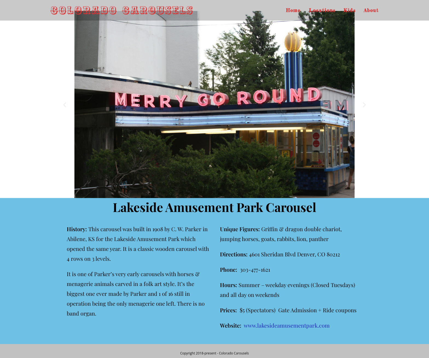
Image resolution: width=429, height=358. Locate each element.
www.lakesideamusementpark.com (287, 325)
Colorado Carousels (121, 10)
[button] (64, 104)
